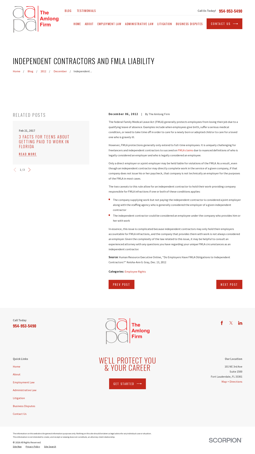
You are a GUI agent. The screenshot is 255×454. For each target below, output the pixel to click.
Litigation (19, 398)
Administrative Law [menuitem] (139, 24)
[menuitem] (17, 446)
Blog (68, 10)
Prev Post (121, 284)
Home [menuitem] (77, 24)
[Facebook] (222, 323)
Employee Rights (135, 271)
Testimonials (86, 10)
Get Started (127, 383)
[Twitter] (231, 323)
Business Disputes (24, 406)
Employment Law (24, 382)
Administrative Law (24, 390)
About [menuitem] (89, 24)
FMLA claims (185, 150)
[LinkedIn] (240, 323)
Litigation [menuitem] (164, 24)
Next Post (229, 284)
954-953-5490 (230, 11)
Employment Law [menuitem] (109, 24)
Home (16, 366)
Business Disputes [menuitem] (189, 24)
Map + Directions (232, 381)
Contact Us (224, 23)
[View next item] (29, 170)
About (16, 374)
